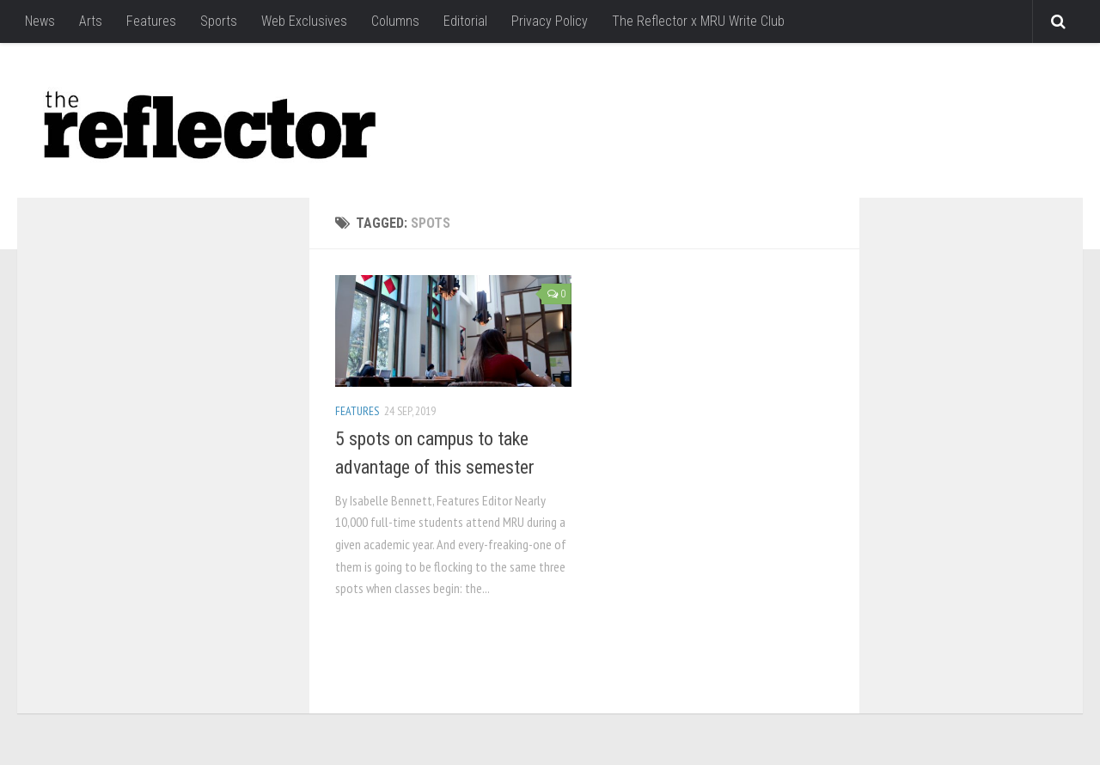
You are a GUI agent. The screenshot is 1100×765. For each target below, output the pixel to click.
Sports (218, 21)
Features (151, 21)
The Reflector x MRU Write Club (698, 21)
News (40, 21)
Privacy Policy (549, 21)
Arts (90, 21)
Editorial (465, 21)
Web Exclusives (304, 21)
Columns (395, 21)
